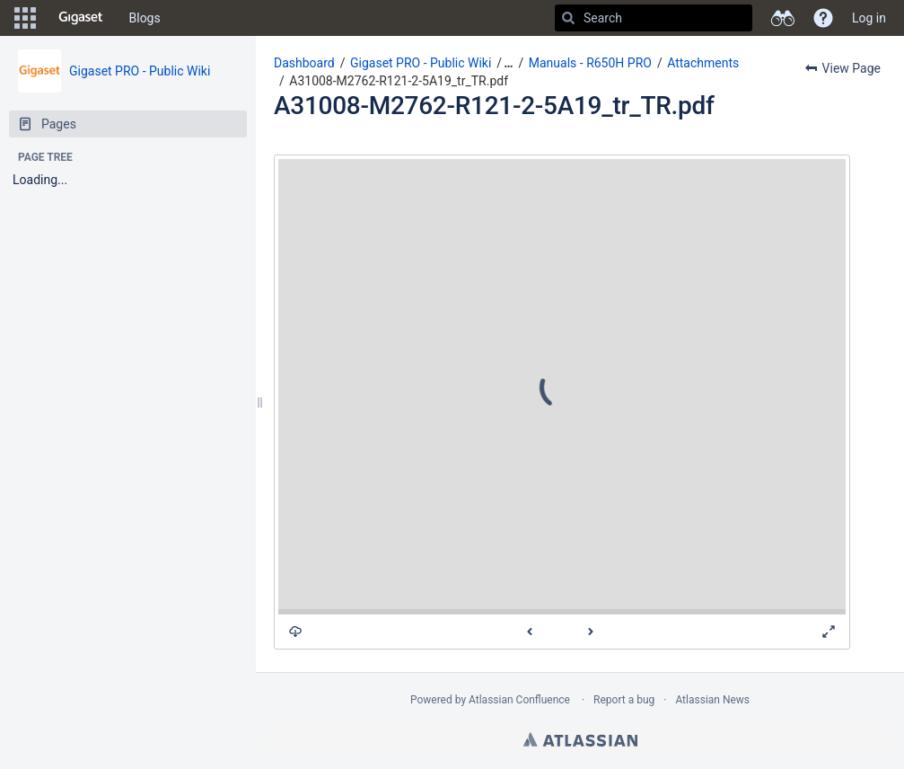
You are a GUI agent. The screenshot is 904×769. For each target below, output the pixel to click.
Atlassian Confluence (519, 700)
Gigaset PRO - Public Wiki (139, 71)
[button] (25, 18)
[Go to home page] (80, 18)
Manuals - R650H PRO (590, 63)
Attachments (703, 63)
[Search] (568, 18)
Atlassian (580, 739)
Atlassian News (712, 700)
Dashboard (304, 63)
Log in (869, 18)
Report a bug (623, 700)
